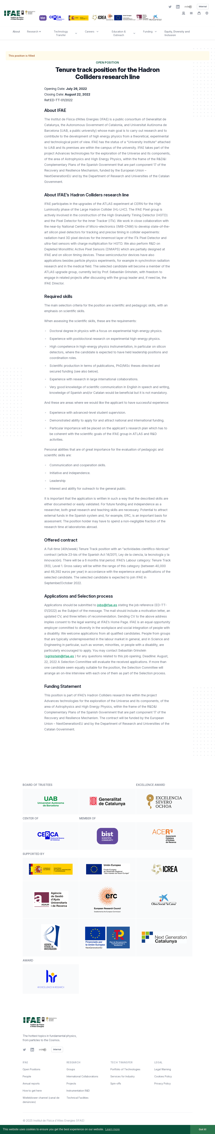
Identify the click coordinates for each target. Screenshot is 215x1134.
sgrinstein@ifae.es (59, 656)
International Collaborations (82, 1076)
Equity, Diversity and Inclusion (177, 33)
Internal (57, 1049)
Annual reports (31, 1083)
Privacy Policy (162, 1083)
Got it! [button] (202, 1129)
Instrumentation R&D (78, 1090)
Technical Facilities (77, 1097)
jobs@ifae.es (107, 605)
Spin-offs (115, 1083)
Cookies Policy (163, 1076)
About (16, 31)
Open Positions (31, 1069)
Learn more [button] (112, 1129)
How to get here (32, 1090)
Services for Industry (122, 1076)
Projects (71, 1083)
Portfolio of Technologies (125, 1069)
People (27, 1076)
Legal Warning (162, 1069)
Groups (71, 1069)
